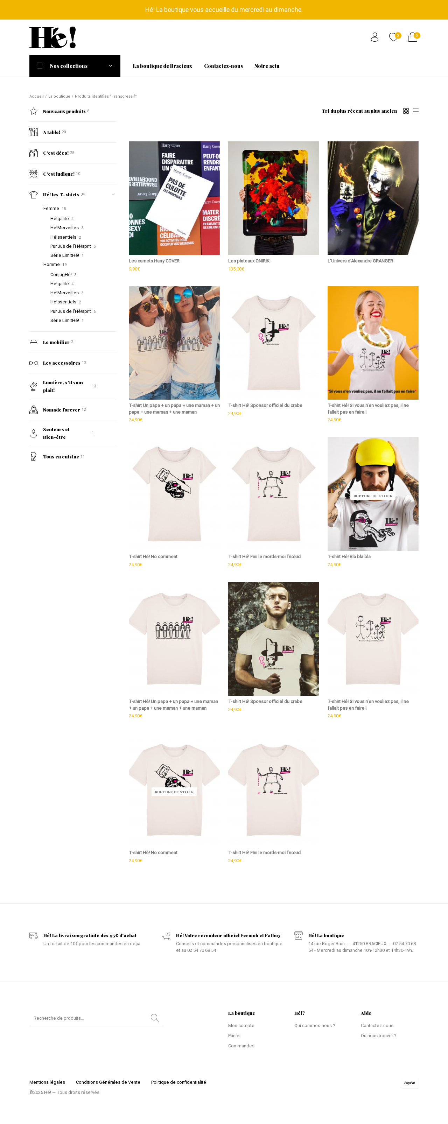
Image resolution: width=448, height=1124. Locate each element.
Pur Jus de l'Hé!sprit (70, 311)
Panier (234, 1035)
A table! (44, 132)
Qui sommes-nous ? (314, 1025)
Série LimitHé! (64, 255)
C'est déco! (49, 153)
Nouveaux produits (57, 111)
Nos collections (73, 66)
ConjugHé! (61, 274)
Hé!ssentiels (63, 237)
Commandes (241, 1045)
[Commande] (359, 111)
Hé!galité (59, 218)
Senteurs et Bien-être (49, 433)
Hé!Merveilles (64, 227)
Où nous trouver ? (379, 1035)
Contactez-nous (377, 1025)
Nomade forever (54, 410)
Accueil (36, 96)
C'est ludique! (52, 173)
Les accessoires (54, 363)
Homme (51, 264)
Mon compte (241, 1025)
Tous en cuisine (54, 456)
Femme (51, 208)
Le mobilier (49, 342)
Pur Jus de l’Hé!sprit (70, 246)
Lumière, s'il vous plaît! (56, 386)
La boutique (59, 96)
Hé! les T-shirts (54, 194)
